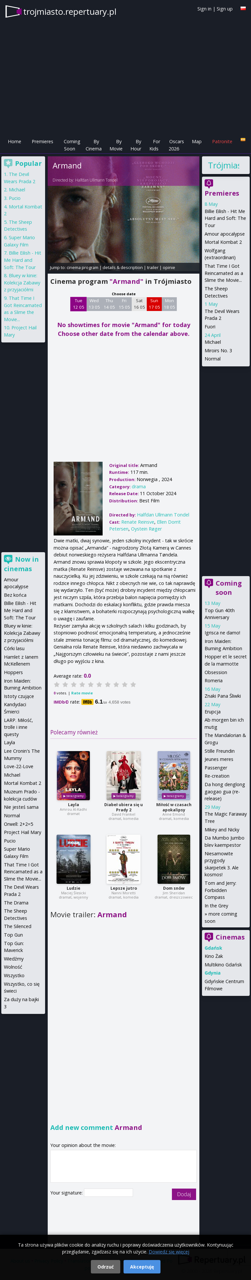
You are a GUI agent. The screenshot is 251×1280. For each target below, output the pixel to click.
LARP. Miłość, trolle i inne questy (18, 727)
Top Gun (13, 935)
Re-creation (217, 776)
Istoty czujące (19, 696)
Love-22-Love (18, 766)
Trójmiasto (223, 165)
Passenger (216, 768)
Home (14, 141)
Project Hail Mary (22, 832)
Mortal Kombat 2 (223, 242)
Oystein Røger (146, 529)
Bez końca (15, 595)
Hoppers (13, 672)
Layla (73, 804)
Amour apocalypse (225, 234)
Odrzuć (105, 1267)
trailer (153, 267)
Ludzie (73, 888)
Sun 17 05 (154, 304)
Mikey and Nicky (222, 829)
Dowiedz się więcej (169, 1252)
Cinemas (230, 937)
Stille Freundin (220, 751)
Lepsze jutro (123, 888)
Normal (213, 359)
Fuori (210, 326)
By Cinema (94, 145)
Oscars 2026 (176, 145)
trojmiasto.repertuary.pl (69, 11)
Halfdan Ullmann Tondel (96, 180)
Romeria (214, 680)
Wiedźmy (14, 959)
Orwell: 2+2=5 (18, 824)
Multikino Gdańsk (223, 964)
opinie (169, 267)
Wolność (13, 967)
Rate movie (82, 692)
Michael (213, 342)
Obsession (216, 672)
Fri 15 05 (124, 304)
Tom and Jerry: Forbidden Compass (220, 890)
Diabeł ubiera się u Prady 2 (123, 807)
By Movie (116, 145)
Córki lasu (14, 648)
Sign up (225, 9)
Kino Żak (214, 956)
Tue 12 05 (78, 304)
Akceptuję (142, 1267)
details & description (123, 267)
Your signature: (67, 1193)
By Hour (135, 145)
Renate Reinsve (137, 522)
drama (139, 486)
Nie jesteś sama (21, 807)
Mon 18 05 (169, 304)
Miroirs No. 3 (218, 350)
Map (197, 141)
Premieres (42, 141)
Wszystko (14, 975)
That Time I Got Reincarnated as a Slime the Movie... (224, 273)
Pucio (15, 198)
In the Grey (216, 905)
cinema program (82, 267)
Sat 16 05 (139, 304)
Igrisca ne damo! (222, 633)
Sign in (204, 9)
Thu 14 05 (109, 304)
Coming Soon (72, 145)
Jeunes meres (219, 759)
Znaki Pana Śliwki (223, 696)
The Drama (16, 903)
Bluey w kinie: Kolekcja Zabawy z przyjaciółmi (22, 282)
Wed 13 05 (94, 304)
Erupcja (213, 711)
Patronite (222, 141)
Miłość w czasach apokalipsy (174, 807)
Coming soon (229, 588)
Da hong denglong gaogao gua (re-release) (225, 791)
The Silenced (17, 926)
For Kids (154, 145)
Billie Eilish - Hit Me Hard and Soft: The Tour (225, 218)
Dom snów (173, 888)
